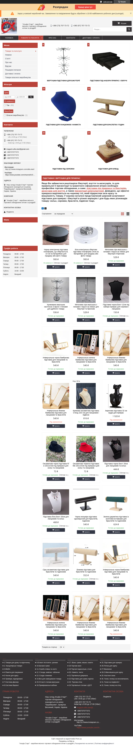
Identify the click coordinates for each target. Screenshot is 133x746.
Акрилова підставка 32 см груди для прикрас (116, 412)
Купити (57, 267)
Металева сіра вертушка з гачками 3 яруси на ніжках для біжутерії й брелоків (116, 252)
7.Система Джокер (11, 682)
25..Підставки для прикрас (111, 663)
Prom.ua (79, 739)
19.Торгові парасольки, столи (80, 669)
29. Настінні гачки (108, 675)
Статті (7, 59)
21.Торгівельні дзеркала (78, 675)
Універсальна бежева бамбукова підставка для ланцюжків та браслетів (116, 360)
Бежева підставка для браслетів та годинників (86, 571)
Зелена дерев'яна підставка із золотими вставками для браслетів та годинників (116, 519)
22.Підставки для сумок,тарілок (81, 679)
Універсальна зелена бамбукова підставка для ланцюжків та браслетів (86, 360)
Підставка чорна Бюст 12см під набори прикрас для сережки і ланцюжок (116, 307)
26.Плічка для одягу (109, 666)
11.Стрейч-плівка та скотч (46, 669)
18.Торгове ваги (75, 666)
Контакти (70, 38)
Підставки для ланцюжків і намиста (63, 125)
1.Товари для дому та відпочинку (17, 663)
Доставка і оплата (91, 38)
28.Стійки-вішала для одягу (112, 672)
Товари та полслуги (13, 51)
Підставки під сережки (63, 169)
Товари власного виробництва (18, 77)
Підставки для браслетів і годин (108, 125)
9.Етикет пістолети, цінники (47, 663)
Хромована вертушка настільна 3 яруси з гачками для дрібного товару (56, 307)
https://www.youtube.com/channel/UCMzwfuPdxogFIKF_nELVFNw (20, 175)
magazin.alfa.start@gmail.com (17, 149)
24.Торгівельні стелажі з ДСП (80, 685)
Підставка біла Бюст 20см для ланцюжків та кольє (56, 518)
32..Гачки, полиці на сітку (111, 685)
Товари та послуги (30, 38)
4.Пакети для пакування (13, 672)
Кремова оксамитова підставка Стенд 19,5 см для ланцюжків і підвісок (86, 413)
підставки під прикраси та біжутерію (106, 188)
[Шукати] (129, 29)
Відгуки (8, 66)
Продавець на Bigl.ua (66, 741)
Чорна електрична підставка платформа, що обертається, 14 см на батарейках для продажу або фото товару (56, 253)
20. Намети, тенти (76, 672)
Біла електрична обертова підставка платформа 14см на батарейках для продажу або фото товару (86, 253)
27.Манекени (106, 669)
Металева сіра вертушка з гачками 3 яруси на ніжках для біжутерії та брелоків (86, 307)
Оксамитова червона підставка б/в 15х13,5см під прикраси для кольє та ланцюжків (86, 466)
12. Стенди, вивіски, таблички (48, 672)
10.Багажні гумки (43, 666)
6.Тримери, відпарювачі (13, 679)
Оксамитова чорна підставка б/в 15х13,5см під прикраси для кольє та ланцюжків (56, 466)
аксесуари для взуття (53, 191)
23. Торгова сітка (75, 682)
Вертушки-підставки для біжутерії (63, 81)
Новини (8, 55)
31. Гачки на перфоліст (110, 682)
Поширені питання (13, 70)
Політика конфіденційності (104, 743)
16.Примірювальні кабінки (46, 685)
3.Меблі (7, 669)
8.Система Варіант (11, 685)
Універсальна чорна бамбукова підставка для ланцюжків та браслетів (56, 360)
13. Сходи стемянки (44, 675)
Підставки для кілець (108, 169)
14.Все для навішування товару (48, 679)
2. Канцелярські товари (13, 666)
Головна (9, 38)
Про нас (52, 38)
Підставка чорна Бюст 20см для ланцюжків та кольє (116, 465)
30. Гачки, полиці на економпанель (115, 679)
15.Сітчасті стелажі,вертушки (47, 682)
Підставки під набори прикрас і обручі (108, 81)
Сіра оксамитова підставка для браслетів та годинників (56, 571)
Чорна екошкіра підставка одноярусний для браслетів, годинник (86, 519)
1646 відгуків (107, 2)
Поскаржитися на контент (84, 743)
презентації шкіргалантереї (89, 191)
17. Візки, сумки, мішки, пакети (81, 663)
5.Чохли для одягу (11, 675)
